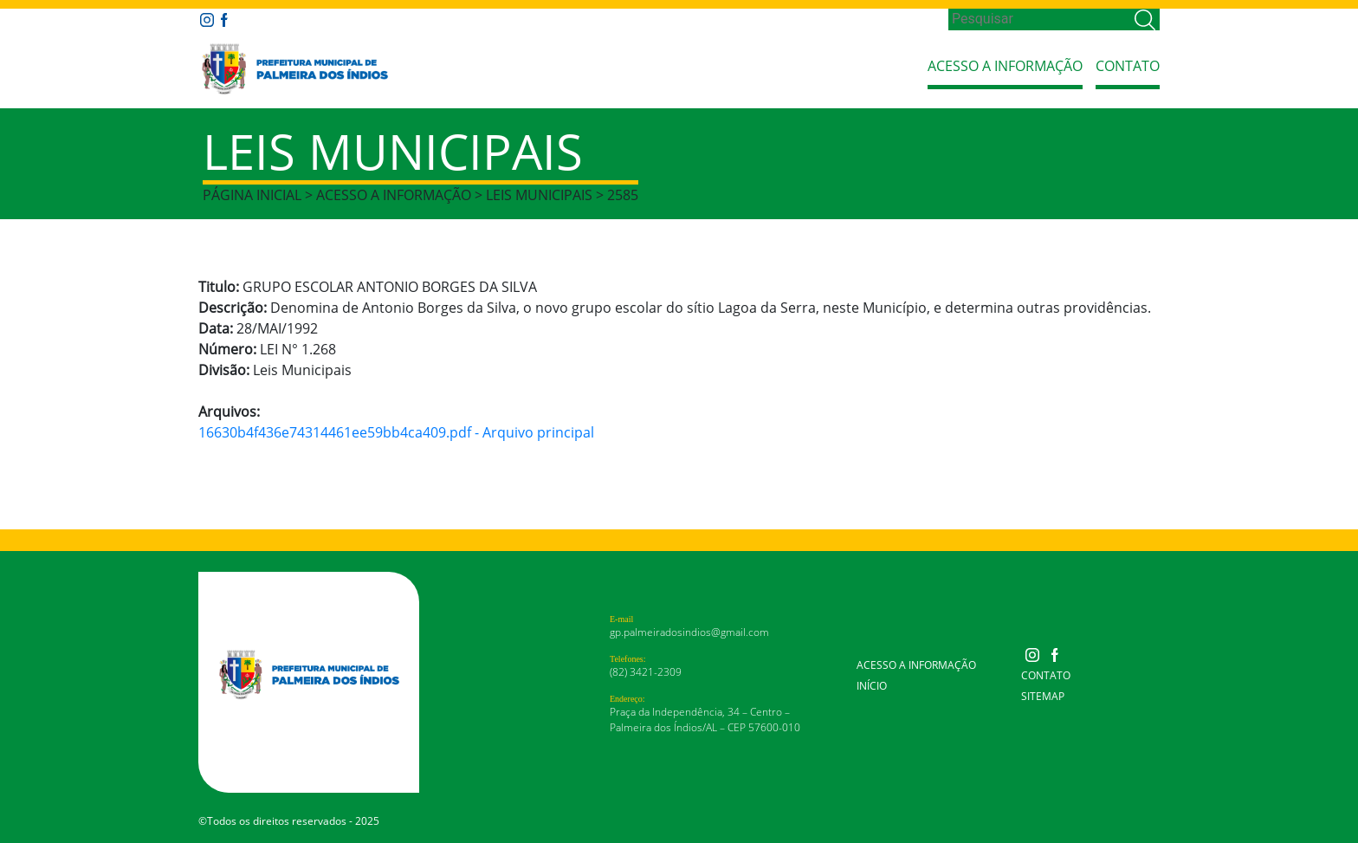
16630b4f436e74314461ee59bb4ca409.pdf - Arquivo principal (396, 432)
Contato (1128, 65)
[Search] (1039, 19)
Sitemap (1042, 696)
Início (872, 685)
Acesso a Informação (1005, 65)
